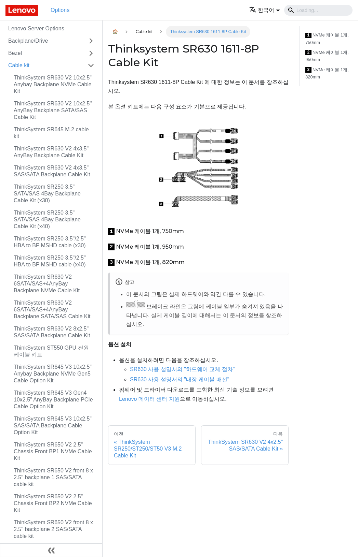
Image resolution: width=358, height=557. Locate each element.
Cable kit (18, 65)
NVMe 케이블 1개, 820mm (326, 73)
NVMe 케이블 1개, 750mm (326, 38)
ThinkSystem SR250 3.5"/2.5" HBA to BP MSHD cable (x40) (50, 261)
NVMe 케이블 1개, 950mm (326, 56)
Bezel (15, 53)
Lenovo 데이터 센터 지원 (149, 399)
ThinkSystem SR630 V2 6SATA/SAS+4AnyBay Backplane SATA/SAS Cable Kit (52, 309)
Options (60, 10)
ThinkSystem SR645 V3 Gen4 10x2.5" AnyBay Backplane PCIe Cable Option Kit (53, 399)
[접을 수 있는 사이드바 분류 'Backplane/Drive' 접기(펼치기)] (91, 40)
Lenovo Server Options (36, 28)
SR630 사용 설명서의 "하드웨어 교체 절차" (182, 369)
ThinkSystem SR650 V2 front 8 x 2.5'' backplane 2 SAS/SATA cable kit (53, 529)
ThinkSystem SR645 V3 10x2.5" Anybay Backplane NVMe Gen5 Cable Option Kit (53, 373)
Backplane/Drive (28, 41)
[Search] (318, 10)
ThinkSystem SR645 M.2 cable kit (51, 133)
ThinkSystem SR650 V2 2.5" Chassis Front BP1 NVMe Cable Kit (53, 451)
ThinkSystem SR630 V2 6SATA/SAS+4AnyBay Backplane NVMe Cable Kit (47, 283)
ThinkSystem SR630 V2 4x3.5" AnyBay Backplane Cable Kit (51, 152)
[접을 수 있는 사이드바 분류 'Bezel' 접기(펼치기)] (91, 53)
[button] (264, 10)
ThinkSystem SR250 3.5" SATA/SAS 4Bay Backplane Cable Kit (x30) (47, 193)
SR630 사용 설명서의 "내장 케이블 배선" (179, 379)
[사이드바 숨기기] (51, 550)
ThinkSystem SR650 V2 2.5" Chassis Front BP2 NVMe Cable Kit (53, 503)
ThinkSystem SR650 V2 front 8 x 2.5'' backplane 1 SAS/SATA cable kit (53, 477)
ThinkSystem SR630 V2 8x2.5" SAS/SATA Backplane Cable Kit (52, 332)
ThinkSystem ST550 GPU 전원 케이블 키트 (51, 351)
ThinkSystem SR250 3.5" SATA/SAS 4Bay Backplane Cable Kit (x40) (47, 219)
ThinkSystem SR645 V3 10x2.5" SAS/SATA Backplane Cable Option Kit (53, 425)
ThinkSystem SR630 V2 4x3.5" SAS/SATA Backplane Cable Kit (52, 171)
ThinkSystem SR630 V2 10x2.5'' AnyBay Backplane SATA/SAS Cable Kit (53, 110)
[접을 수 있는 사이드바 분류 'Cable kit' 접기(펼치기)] (91, 65)
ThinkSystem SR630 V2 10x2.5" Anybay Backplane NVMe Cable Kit (53, 84)
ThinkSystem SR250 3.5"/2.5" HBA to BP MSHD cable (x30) (50, 242)
